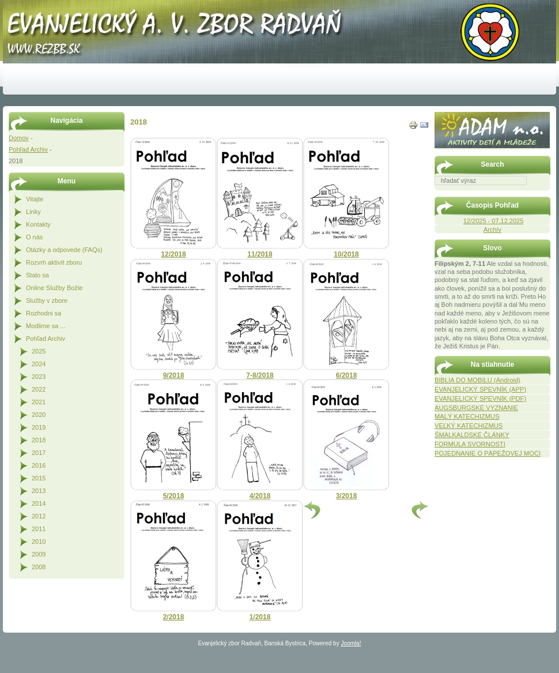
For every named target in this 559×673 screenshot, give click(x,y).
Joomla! (351, 643)
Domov (19, 137)
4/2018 (260, 496)
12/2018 (173, 254)
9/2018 (173, 375)
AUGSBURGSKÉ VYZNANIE (476, 407)
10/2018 (346, 254)
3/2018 (346, 496)
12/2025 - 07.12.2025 (493, 220)
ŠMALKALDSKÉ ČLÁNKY (472, 434)
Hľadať (544, 193)
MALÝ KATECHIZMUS (467, 416)
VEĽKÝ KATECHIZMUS (469, 425)
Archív (492, 229)
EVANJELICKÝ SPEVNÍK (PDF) (480, 398)
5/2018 (173, 496)
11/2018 (259, 254)
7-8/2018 (259, 375)
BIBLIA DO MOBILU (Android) (477, 380)
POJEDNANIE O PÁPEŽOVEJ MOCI (488, 453)
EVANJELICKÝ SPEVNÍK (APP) (480, 389)
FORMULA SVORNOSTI (470, 444)
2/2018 (173, 617)
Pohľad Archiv (28, 149)
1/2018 (260, 617)
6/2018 (346, 375)
